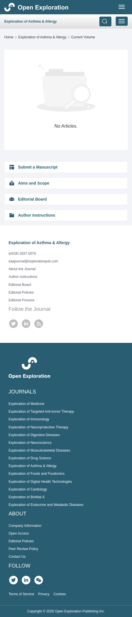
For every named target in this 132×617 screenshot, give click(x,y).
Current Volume (83, 37)
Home (8, 37)
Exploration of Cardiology (28, 489)
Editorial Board (20, 285)
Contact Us (17, 557)
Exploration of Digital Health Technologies (40, 482)
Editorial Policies (21, 292)
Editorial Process (21, 300)
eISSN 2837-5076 (22, 254)
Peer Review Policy (23, 549)
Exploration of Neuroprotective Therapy (38, 427)
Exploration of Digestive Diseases (34, 435)
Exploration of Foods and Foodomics (36, 474)
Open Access (19, 533)
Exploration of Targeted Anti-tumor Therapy (41, 412)
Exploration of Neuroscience (30, 443)
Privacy (43, 594)
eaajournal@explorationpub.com (33, 261)
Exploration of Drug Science (30, 458)
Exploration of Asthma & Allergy (42, 37)
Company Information (25, 526)
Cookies (60, 594)
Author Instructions (23, 277)
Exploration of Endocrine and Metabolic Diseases (46, 505)
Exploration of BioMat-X (27, 497)
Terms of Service (21, 594)
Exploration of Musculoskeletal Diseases (39, 450)
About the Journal (22, 269)
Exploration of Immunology (29, 419)
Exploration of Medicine (26, 404)
